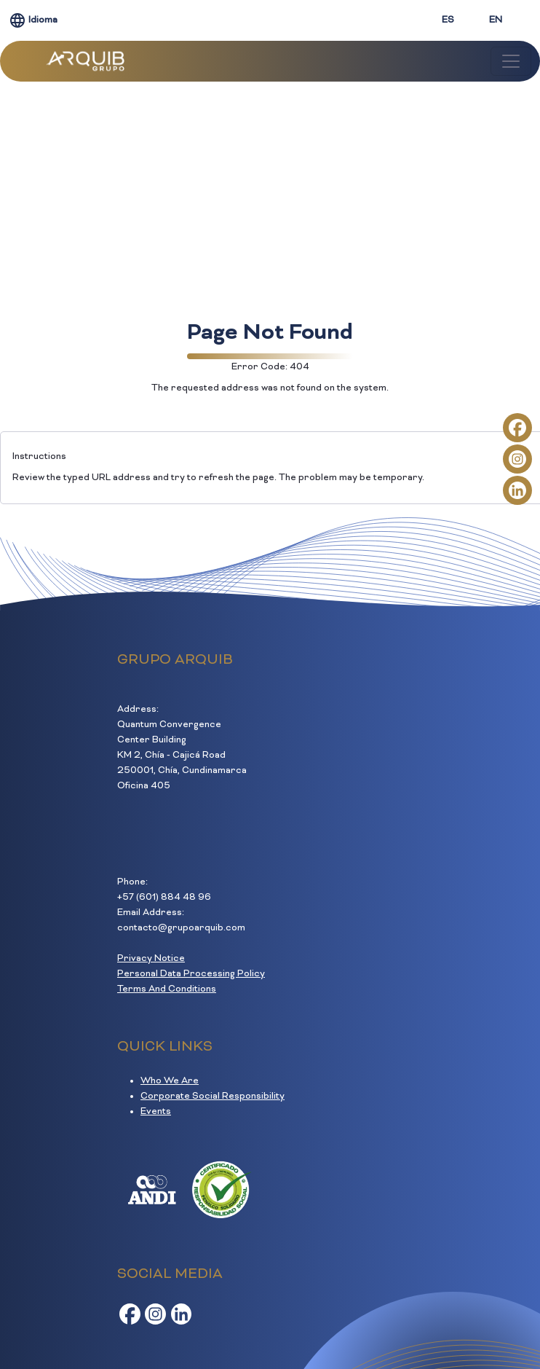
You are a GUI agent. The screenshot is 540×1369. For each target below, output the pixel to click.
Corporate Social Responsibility (212, 1096)
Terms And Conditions (166, 989)
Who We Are (169, 1081)
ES (448, 20)
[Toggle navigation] (511, 61)
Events (155, 1112)
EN (495, 20)
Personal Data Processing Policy (191, 974)
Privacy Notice (151, 959)
